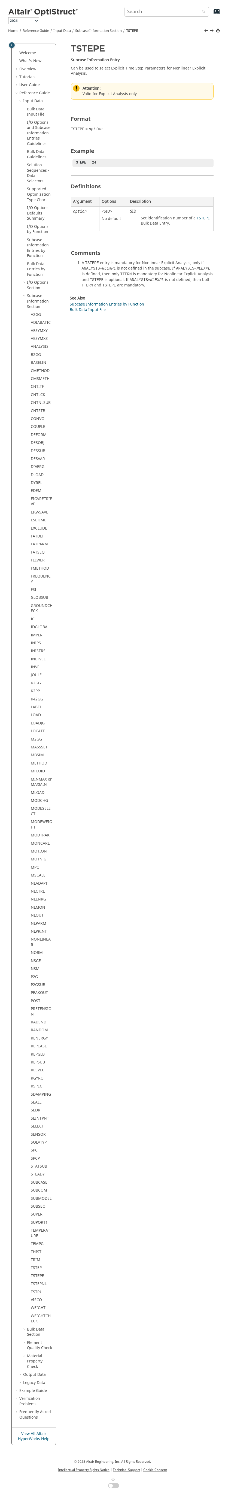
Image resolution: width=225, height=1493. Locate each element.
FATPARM (39, 544)
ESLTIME (38, 520)
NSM (35, 969)
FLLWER (38, 560)
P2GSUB (38, 985)
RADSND (38, 1022)
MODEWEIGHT (41, 824)
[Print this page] (219, 31)
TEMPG (37, 1244)
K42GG (37, 699)
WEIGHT (38, 1308)
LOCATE (38, 731)
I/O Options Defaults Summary (37, 213)
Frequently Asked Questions (35, 1414)
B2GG (36, 355)
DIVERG (37, 467)
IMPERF (37, 635)
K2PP (35, 691)
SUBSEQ (38, 1206)
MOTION (39, 851)
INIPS (36, 643)
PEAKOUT (39, 993)
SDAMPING (41, 1094)
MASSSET (39, 747)
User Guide (29, 85)
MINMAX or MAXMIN (41, 782)
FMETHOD (40, 568)
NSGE (36, 961)
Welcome (27, 53)
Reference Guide (36, 30)
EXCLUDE (39, 528)
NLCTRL (38, 891)
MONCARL (40, 843)
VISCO (36, 1300)
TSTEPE (132, 30)
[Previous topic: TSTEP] (207, 31)
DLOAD (37, 475)
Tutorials (27, 77)
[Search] (202, 12)
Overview (27, 69)
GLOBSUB (39, 597)
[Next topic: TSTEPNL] (212, 31)
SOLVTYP (39, 1142)
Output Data (34, 1374)
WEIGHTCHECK (41, 1318)
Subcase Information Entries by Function (38, 248)
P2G (34, 977)
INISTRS (38, 651)
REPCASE (39, 1046)
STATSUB (39, 1166)
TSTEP (36, 1268)
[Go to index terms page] (211, 14)
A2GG (36, 315)
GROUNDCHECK (42, 608)
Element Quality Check (39, 1345)
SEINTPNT (40, 1118)
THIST (36, 1252)
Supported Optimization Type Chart (39, 194)
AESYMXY (39, 331)
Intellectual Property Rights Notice (84, 1469)
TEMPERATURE (40, 1233)
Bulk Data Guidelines (37, 154)
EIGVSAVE (39, 512)
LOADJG (38, 723)
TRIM (35, 1260)
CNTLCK (38, 395)
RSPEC (36, 1086)
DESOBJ (37, 443)
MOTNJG (38, 859)
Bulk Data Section (35, 1332)
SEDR (35, 1110)
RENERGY (39, 1038)
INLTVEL (38, 659)
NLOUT (37, 915)
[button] (17, 53)
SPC (34, 1150)
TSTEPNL (39, 1284)
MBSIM (37, 755)
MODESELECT (41, 811)
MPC (35, 867)
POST (35, 1001)
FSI (33, 590)
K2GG (36, 683)
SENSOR (38, 1134)
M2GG (36, 739)
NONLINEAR (41, 942)
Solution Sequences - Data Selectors (38, 173)
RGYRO (37, 1078)
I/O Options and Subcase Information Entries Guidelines (38, 133)
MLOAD (37, 793)
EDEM (36, 491)
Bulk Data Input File (35, 111)
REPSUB (38, 1062)
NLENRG (38, 899)
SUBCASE (39, 1182)
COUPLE (38, 427)
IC (33, 619)
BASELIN (38, 362)
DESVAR (38, 459)
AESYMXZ (39, 338)
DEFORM (39, 435)
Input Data (62, 30)
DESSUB (38, 451)
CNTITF (37, 386)
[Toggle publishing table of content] (12, 45)
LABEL (36, 707)
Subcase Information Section (98, 30)
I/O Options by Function (37, 229)
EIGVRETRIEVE (41, 501)
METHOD (39, 763)
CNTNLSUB (41, 403)
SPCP (35, 1158)
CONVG (37, 419)
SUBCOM (39, 1190)
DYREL (36, 483)
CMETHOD (40, 371)
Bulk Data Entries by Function (36, 269)
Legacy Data (34, 1383)
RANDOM (39, 1030)
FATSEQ (38, 552)
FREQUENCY (41, 579)
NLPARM (38, 923)
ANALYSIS (39, 346)
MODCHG (39, 800)
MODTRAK (40, 835)
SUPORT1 (39, 1222)
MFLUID (38, 771)
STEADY (38, 1174)
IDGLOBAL (40, 627)
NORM (37, 953)
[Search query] (166, 12)
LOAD (36, 715)
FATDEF (37, 536)
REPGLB (38, 1054)
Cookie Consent (155, 1469)
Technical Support (126, 1469)
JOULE (36, 675)
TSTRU (36, 1292)
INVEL (36, 667)
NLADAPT (39, 883)
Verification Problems (29, 1401)
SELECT (37, 1126)
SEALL (36, 1102)
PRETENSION (41, 1011)
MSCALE (38, 875)
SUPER (36, 1214)
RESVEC (37, 1070)
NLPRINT (39, 931)
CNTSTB (38, 411)
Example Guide (33, 1391)
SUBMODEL (41, 1198)
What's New (30, 61)
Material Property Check (34, 1361)
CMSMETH (40, 379)
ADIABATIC (41, 322)
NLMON (38, 907)
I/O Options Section (37, 285)
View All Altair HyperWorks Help (34, 1436)
